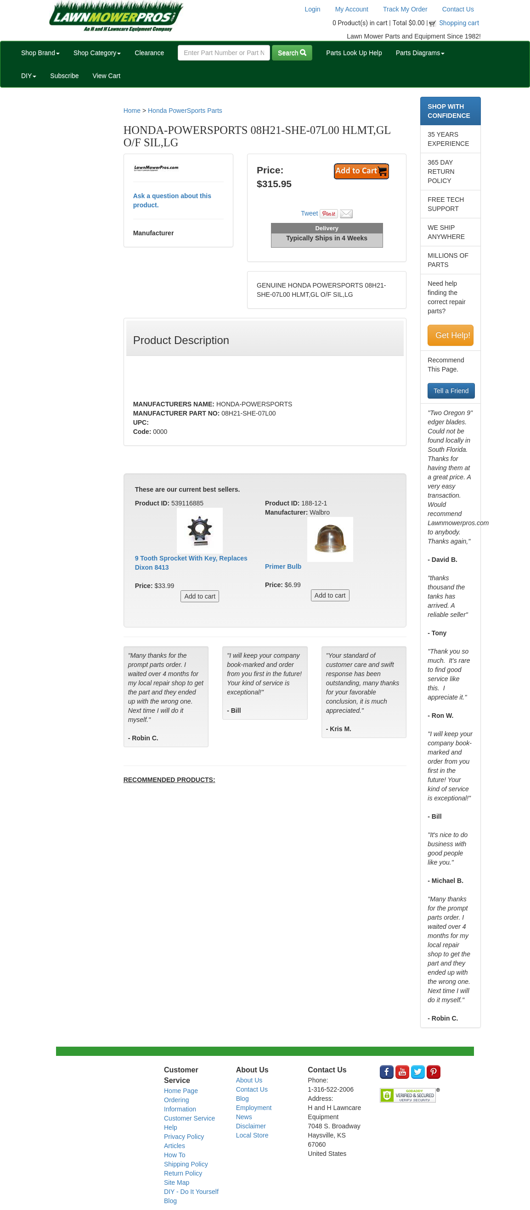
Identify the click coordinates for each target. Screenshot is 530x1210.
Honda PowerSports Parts (185, 110)
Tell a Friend (451, 390)
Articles (174, 1145)
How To (174, 1155)
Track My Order (405, 9)
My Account (351, 9)
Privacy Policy (184, 1136)
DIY (28, 75)
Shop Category (97, 52)
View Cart (106, 75)
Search (292, 52)
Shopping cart (459, 23)
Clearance (149, 52)
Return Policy (183, 1173)
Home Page (181, 1090)
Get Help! (452, 335)
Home (132, 110)
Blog (170, 1200)
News (244, 1117)
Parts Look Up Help (354, 52)
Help (170, 1127)
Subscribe (64, 75)
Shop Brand (40, 52)
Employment (254, 1107)
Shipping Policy (186, 1164)
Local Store (252, 1135)
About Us (249, 1080)
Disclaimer (251, 1126)
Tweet (309, 213)
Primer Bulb (283, 566)
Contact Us (458, 9)
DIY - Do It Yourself (191, 1191)
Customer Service (189, 1118)
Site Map (176, 1182)
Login (312, 9)
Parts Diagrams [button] (420, 52)
